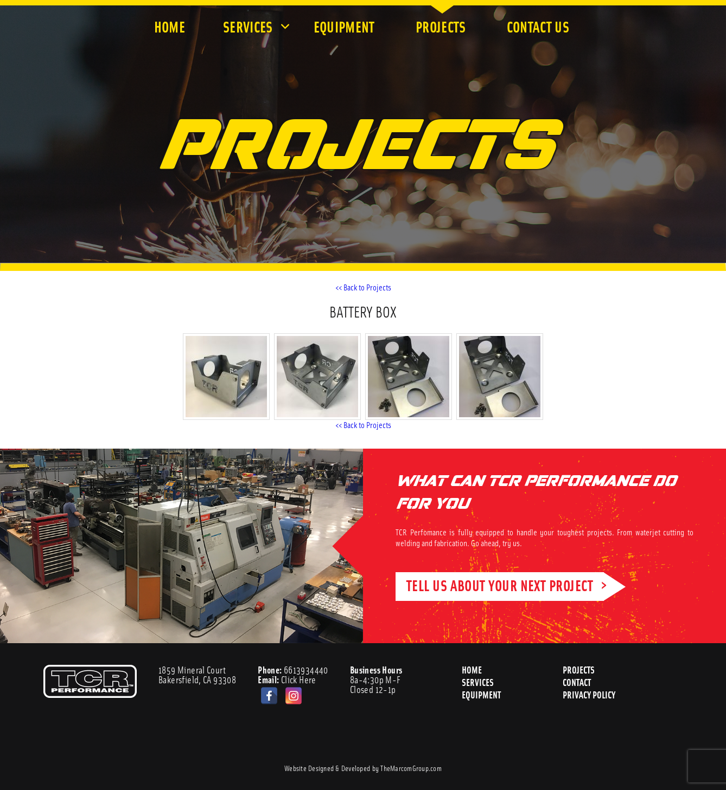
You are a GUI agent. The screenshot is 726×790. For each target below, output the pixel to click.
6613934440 (293, 670)
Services (249, 26)
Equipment (346, 26)
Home (169, 26)
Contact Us (539, 26)
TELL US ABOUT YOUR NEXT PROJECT (499, 584)
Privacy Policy (590, 694)
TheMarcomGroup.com (411, 768)
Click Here (287, 679)
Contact (577, 682)
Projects (442, 26)
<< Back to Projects (363, 286)
